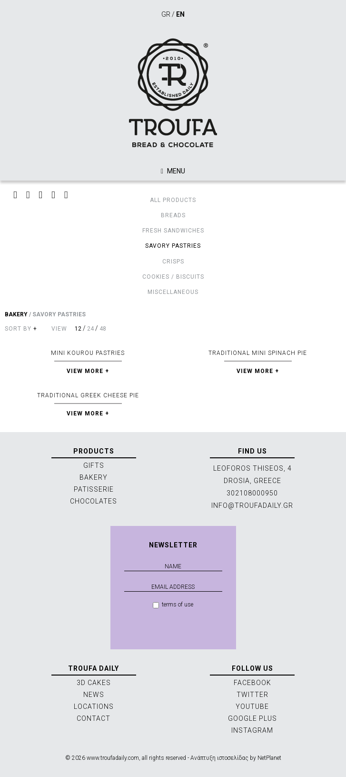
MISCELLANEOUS (173, 292)
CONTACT (93, 718)
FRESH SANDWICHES (173, 230)
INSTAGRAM (252, 730)
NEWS (93, 694)
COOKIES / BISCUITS (173, 276)
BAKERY (16, 314)
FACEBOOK (252, 682)
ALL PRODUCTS (173, 200)
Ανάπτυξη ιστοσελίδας (219, 758)
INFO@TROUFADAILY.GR (252, 505)
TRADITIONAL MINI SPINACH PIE (257, 353)
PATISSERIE (94, 489)
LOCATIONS (94, 706)
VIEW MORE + (88, 371)
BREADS (173, 215)
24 (90, 328)
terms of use (173, 604)
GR (165, 14)
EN (180, 14)
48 (102, 328)
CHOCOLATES (93, 501)
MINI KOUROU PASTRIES (88, 353)
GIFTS (93, 465)
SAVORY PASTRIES (173, 245)
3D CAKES (94, 682)
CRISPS (173, 261)
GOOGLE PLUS (252, 718)
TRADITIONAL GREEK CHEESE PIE (88, 395)
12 (78, 328)
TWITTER (252, 694)
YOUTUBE (252, 706)
